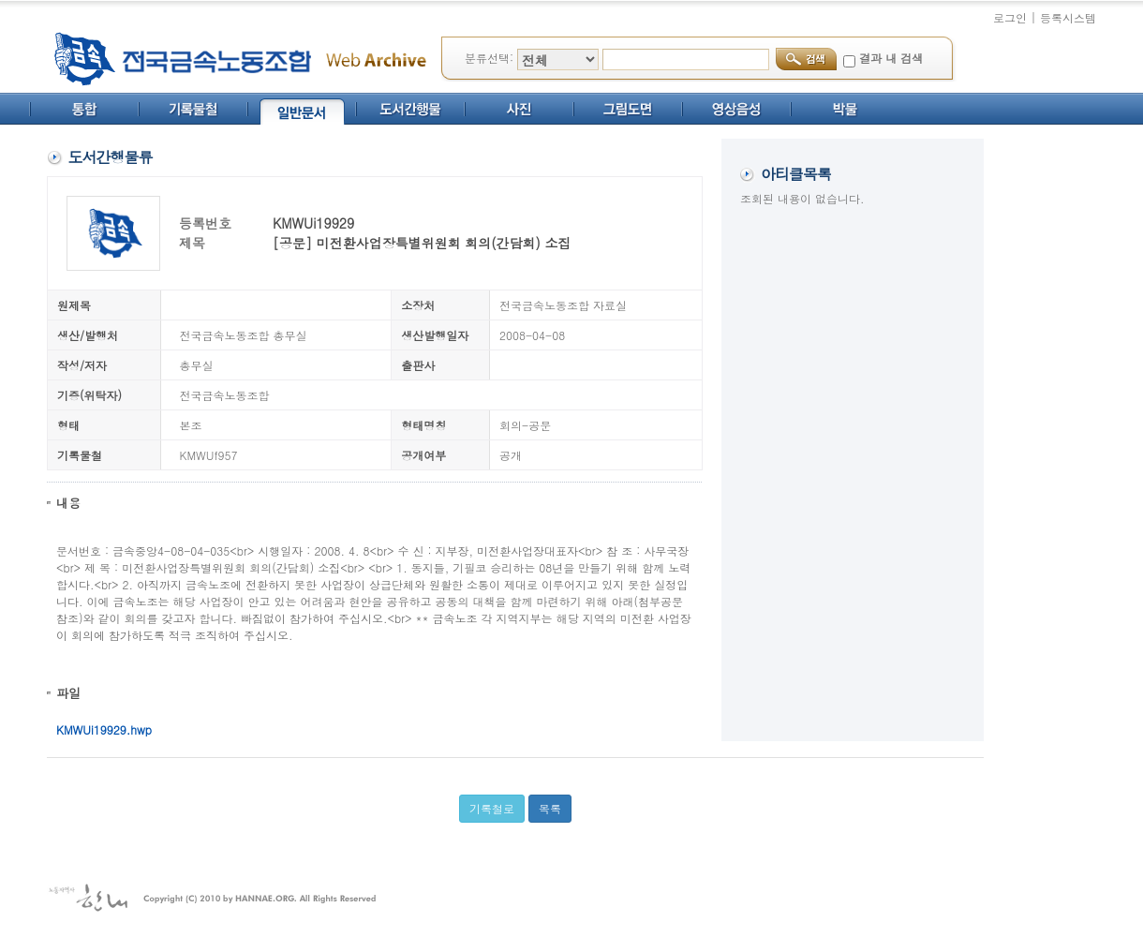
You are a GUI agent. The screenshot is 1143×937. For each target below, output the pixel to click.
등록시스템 (1068, 17)
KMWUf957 (209, 455)
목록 (550, 808)
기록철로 (491, 808)
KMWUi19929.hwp (104, 729)
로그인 (1010, 17)
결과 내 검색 (891, 58)
